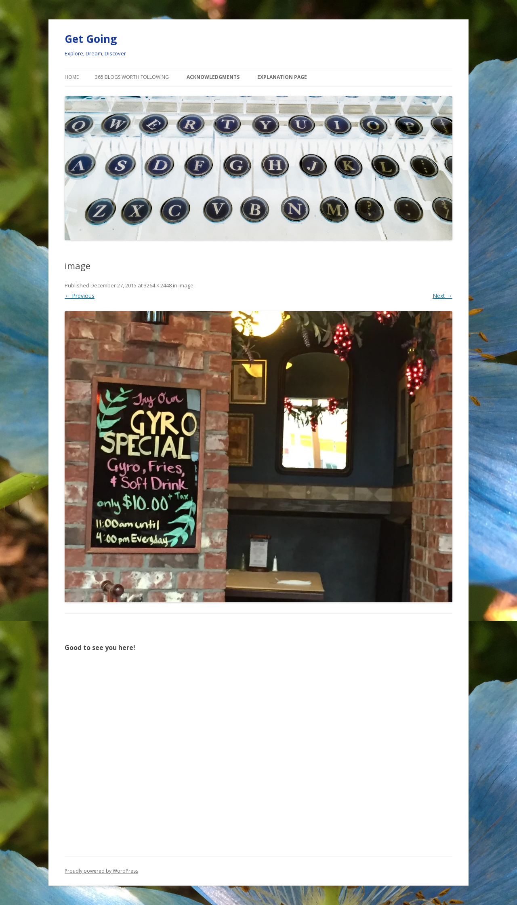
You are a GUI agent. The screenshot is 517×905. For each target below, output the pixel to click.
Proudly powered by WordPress (101, 870)
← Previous (80, 296)
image (186, 285)
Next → (442, 296)
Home (72, 77)
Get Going (91, 39)
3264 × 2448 (158, 285)
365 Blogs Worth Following (132, 77)
